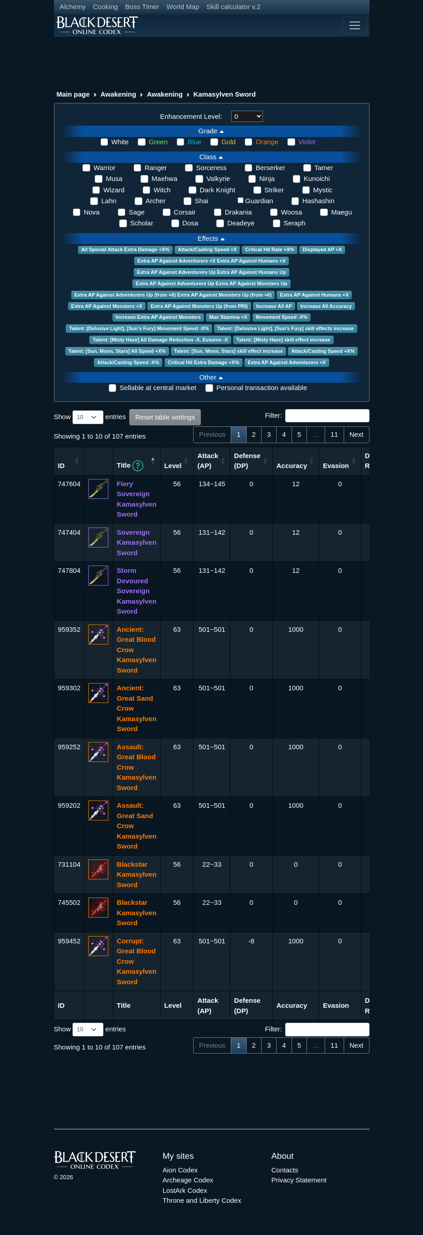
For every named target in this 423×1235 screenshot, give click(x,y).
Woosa (291, 212)
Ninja (267, 178)
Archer (155, 201)
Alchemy (73, 6)
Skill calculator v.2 (233, 6)
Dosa (190, 223)
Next (357, 434)
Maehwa (164, 178)
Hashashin (318, 201)
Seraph (295, 223)
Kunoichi (317, 178)
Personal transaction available (261, 387)
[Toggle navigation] (354, 25)
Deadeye (240, 223)
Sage (137, 212)
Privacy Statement (299, 1180)
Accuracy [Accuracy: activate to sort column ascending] (292, 465)
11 (334, 434)
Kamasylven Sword (224, 94)
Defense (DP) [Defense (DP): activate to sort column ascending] (247, 461)
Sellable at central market (158, 387)
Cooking (105, 6)
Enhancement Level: (191, 116)
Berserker (270, 167)
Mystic (323, 190)
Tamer (323, 167)
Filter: (317, 416)
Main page (73, 94)
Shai (201, 201)
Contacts (285, 1170)
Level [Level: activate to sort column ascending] (172, 465)
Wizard (114, 190)
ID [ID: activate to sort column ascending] (61, 465)
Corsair (184, 212)
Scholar (141, 223)
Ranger (156, 167)
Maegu (341, 212)
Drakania (238, 212)
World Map (182, 6)
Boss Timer (142, 6)
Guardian (259, 201)
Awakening (118, 94)
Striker (274, 190)
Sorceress (211, 167)
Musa (114, 178)
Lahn (108, 201)
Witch (162, 190)
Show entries (90, 417)
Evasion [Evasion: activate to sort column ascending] (336, 465)
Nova (92, 212)
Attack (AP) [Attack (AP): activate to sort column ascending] (207, 461)
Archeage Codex (188, 1180)
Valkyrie (218, 178)
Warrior (104, 167)
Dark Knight (217, 190)
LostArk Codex (185, 1190)
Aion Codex (180, 1170)
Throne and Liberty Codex (202, 1200)
